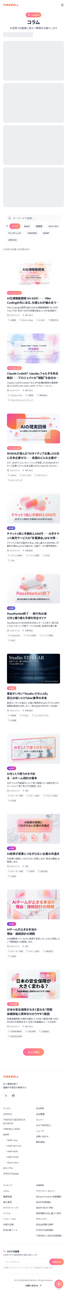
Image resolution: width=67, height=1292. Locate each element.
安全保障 (31, 1031)
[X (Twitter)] (6, 1095)
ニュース (40, 1130)
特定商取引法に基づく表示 (48, 1213)
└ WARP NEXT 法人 (13, 1145)
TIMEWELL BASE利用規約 (49, 1235)
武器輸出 (44, 1031)
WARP (46, 233)
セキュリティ (41, 1218)
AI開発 (12, 320)
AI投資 (30, 871)
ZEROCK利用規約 (44, 1230)
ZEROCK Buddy (11, 1173)
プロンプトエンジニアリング (20, 400)
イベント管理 (32, 555)
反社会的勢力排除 (44, 1224)
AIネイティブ (41, 475)
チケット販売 (30, 635)
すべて (15, 226)
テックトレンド (14, 233)
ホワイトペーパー (11, 1207)
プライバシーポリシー (46, 1190)
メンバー (40, 1119)
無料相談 (40, 1141)
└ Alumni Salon (12, 1162)
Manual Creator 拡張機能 (48, 1196)
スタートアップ (15, 480)
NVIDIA (12, 475)
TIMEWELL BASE (11, 1128)
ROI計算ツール (10, 1230)
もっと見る (33, 1052)
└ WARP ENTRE (12, 1157)
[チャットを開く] (59, 1284)
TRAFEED (32, 233)
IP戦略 (12, 720)
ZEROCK (12, 239)
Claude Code (15, 395)
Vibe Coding (26, 320)
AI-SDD (40, 320)
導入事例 (7, 1202)
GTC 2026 (25, 475)
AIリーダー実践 (15, 795)
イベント (7, 1213)
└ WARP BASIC (11, 1151)
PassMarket (14, 635)
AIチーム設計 (33, 795)
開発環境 (42, 395)
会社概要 (40, 1114)
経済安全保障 (15, 1036)
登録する (56, 1261)
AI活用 (12, 800)
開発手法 (53, 320)
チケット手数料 (15, 555)
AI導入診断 (8, 1224)
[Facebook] (13, 1095)
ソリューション (9, 1218)
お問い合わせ (42, 1136)
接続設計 (48, 951)
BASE (27, 226)
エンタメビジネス (40, 715)
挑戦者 (39, 226)
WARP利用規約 (43, 1202)
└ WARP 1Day (11, 1140)
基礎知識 (7, 1196)
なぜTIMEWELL (43, 1125)
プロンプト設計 (50, 795)
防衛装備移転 (15, 1031)
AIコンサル (53, 226)
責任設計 (43, 871)
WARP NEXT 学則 (44, 1207)
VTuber (24, 715)
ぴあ (11, 560)
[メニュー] (62, 5)
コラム (6, 1190)
